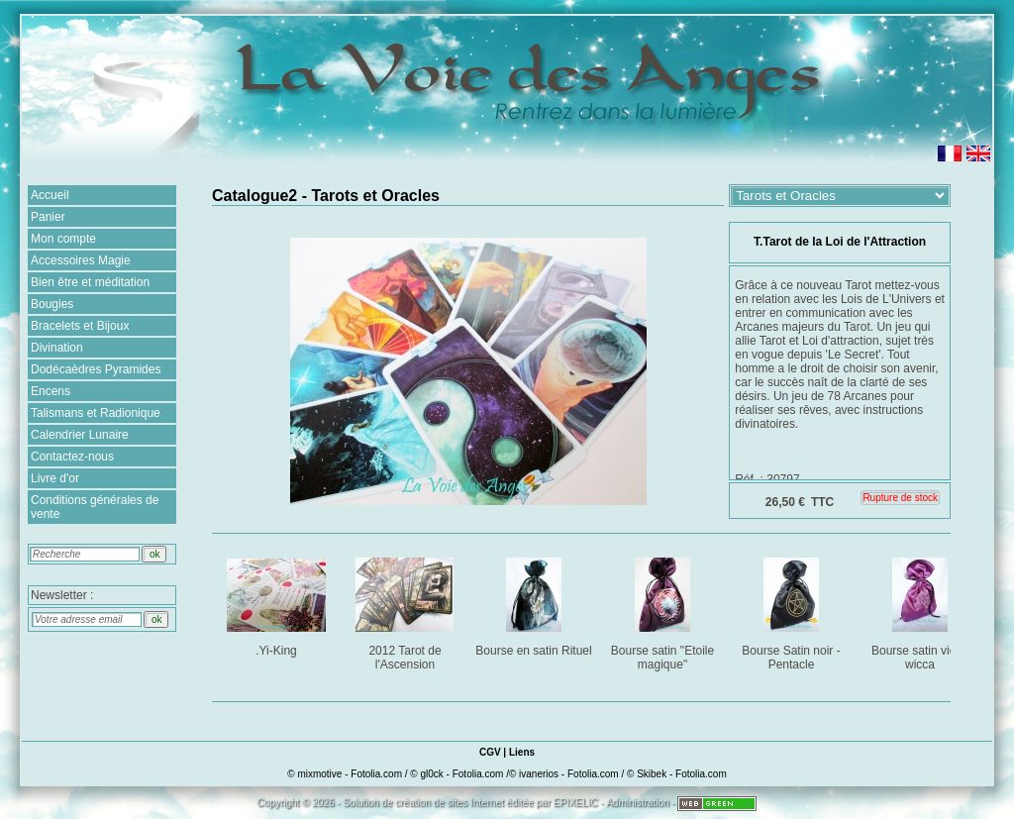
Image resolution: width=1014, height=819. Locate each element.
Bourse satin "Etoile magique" (664, 610)
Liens (522, 752)
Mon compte (63, 239)
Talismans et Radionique (95, 413)
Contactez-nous (72, 456)
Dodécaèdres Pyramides (95, 369)
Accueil (50, 195)
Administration (637, 802)
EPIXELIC (576, 802)
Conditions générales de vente (94, 507)
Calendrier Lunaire (80, 435)
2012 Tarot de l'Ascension (406, 610)
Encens (50, 391)
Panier (48, 217)
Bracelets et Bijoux (80, 326)
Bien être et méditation (90, 282)
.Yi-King (278, 604)
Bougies (52, 304)
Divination (57, 348)
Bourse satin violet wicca (921, 610)
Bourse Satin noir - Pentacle (793, 610)
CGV (490, 752)
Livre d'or (55, 478)
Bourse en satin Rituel (534, 604)
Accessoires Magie (81, 260)
